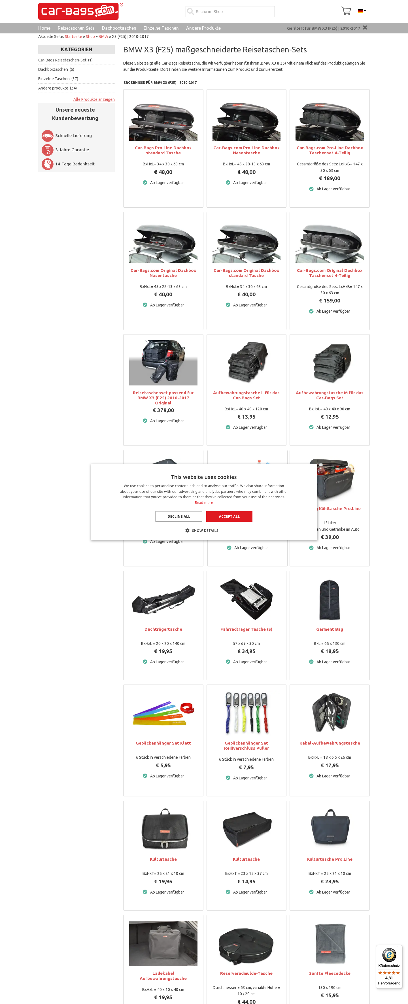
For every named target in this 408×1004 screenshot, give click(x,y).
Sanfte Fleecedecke (329, 973)
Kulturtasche (163, 859)
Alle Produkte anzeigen (94, 99)
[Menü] (399, 948)
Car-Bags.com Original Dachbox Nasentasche (163, 273)
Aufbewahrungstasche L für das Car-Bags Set (246, 395)
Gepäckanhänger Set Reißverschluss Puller (246, 746)
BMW (103, 36)
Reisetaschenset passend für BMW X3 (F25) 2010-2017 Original (163, 397)
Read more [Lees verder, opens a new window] (204, 502)
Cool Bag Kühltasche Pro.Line (330, 508)
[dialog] (204, 502)
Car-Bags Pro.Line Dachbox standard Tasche (163, 150)
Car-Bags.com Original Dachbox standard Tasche (246, 273)
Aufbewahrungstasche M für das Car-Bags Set (330, 395)
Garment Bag (329, 629)
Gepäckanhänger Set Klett (163, 743)
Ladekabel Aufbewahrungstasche (163, 976)
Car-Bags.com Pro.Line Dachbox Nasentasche (246, 150)
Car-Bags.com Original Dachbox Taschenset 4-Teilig (329, 273)
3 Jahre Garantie (65, 149)
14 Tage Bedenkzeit (68, 163)
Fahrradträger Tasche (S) (246, 629)
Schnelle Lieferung (66, 135)
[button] (204, 530)
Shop (90, 36)
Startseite (73, 36)
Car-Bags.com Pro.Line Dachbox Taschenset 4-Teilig (330, 150)
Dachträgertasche (163, 629)
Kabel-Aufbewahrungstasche (329, 743)
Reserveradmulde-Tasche (246, 973)
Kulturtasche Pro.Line (329, 859)
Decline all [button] (179, 516)
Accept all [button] (229, 516)
